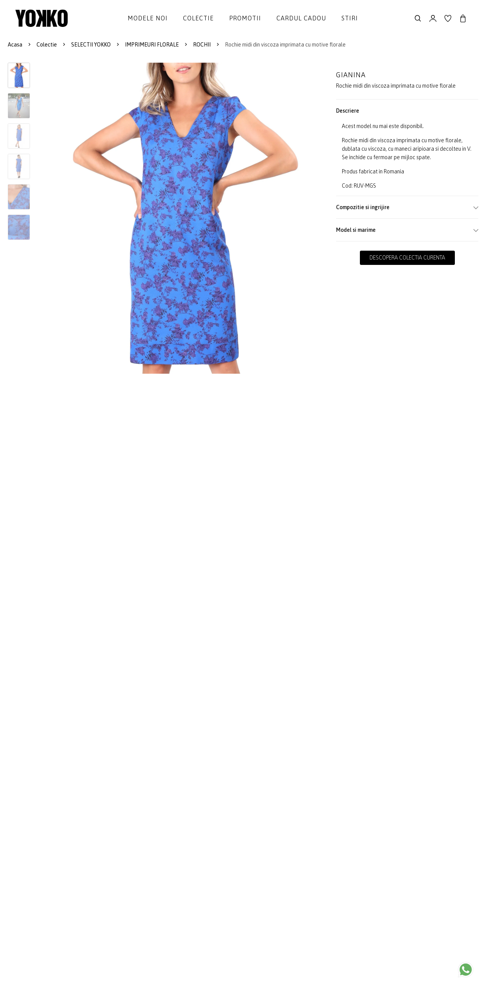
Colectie (198, 18)
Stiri (349, 18)
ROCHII (202, 45)
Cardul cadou (301, 18)
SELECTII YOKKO (91, 45)
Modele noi (148, 18)
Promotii (245, 18)
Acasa (15, 45)
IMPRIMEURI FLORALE (152, 45)
